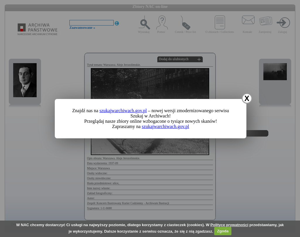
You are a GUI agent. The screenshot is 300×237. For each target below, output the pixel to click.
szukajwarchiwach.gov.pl (123, 110)
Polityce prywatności (229, 225)
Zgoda (223, 231)
